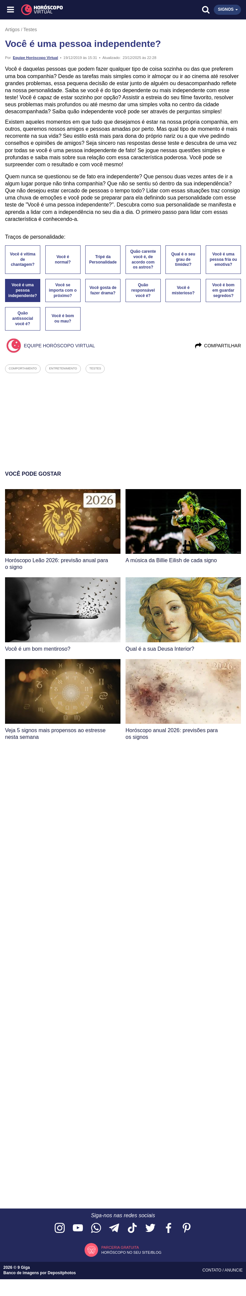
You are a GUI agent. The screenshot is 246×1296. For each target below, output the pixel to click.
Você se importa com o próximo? (63, 290)
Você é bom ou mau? (63, 318)
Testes (30, 29)
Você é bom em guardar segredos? (223, 290)
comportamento (23, 368)
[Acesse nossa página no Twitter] (150, 1228)
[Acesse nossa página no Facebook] (168, 1228)
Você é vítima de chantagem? (23, 259)
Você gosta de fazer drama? (102, 290)
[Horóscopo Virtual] (67, 9)
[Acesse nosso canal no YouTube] (78, 1228)
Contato (212, 1270)
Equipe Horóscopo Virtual (35, 58)
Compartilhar (217, 346)
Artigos (12, 29)
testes (95, 368)
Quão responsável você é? (143, 290)
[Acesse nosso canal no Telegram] (114, 1228)
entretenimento (63, 368)
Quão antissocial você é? (22, 318)
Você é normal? (62, 259)
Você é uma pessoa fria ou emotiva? (223, 259)
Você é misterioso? (183, 290)
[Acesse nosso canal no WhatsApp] (96, 1228)
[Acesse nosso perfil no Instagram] (59, 1228)
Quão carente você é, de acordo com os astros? (143, 259)
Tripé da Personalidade (103, 259)
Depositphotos (62, 1273)
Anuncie (234, 1270)
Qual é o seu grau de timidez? (183, 259)
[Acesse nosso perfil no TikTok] (132, 1228)
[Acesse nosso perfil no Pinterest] (186, 1228)
